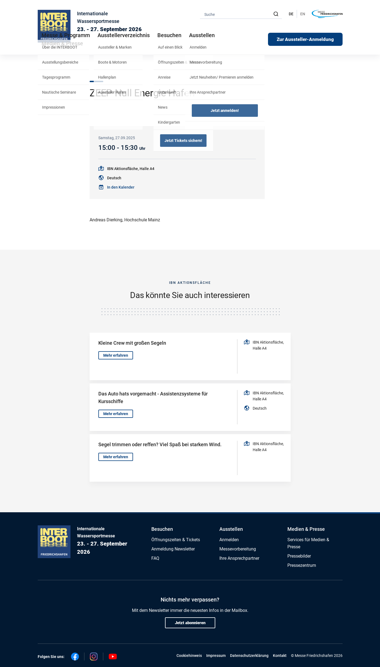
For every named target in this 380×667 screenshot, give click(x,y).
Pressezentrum (301, 565)
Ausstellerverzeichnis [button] (124, 35)
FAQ (155, 558)
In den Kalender (120, 187)
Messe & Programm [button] (66, 35)
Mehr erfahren (115, 355)
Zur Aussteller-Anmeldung (305, 39)
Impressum (216, 655)
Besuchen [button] (169, 35)
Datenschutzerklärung (249, 655)
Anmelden (229, 539)
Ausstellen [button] (202, 35)
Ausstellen (231, 529)
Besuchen (162, 529)
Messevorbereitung (237, 549)
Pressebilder (299, 556)
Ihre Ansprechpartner (239, 558)
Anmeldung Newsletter (173, 549)
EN (302, 14)
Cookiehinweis (189, 655)
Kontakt (280, 655)
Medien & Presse (62, 43)
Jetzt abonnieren (190, 622)
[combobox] (241, 14)
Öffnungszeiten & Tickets (175, 539)
